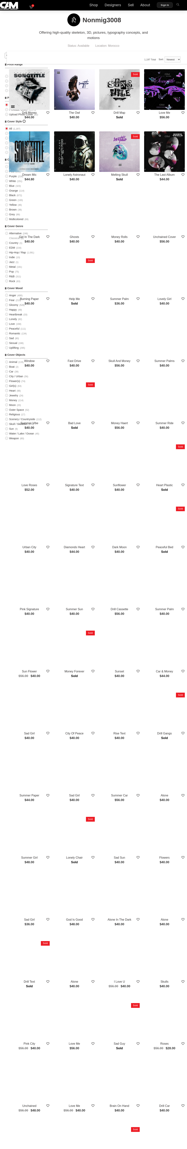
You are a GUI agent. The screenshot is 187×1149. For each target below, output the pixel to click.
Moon (12, 408)
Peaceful (14, 331)
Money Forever (102, 570)
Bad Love (102, 365)
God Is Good (102, 771)
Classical (14, 241)
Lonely (13, 322)
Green (12, 203)
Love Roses (67, 415)
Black (12, 198)
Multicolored (16, 222)
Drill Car (170, 926)
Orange (13, 193)
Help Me (101, 260)
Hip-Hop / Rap (17, 255)
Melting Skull (136, 151)
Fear (12, 303)
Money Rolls (136, 206)
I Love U (135, 825)
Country (13, 246)
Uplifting (14, 351)
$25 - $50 (14, 79)
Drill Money (67, 101)
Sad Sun (135, 721)
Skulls (170, 825)
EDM (12, 251)
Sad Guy (136, 876)
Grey (12, 217)
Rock (12, 284)
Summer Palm (135, 260)
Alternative (15, 236)
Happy (13, 312)
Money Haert (135, 365)
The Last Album (170, 151)
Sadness (170, 976)
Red (11, 170)
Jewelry (13, 398)
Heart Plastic (170, 415)
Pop (11, 274)
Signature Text (101, 415)
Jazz (12, 265)
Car (11, 374)
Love (12, 327)
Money (13, 403)
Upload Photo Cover (21, 117)
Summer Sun (101, 520)
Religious (14, 417)
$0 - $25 (14, 74)
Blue (11, 189)
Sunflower (135, 415)
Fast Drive (101, 310)
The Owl (101, 101)
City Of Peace (102, 620)
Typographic (16, 141)
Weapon (14, 441)
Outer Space (16, 412)
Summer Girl (67, 721)
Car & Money (170, 570)
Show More (118, 1000)
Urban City (68, 465)
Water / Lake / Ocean (21, 436)
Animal (13, 365)
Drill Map (136, 101)
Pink (11, 174)
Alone (170, 671)
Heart (12, 393)
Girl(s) (12, 389)
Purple (13, 179)
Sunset (135, 570)
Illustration (15, 150)
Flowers (170, 721)
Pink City (67, 876)
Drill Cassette (136, 520)
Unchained (68, 926)
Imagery (14, 136)
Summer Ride (170, 365)
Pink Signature (67, 520)
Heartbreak (15, 317)
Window (67, 310)
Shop (86, 5)
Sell (124, 5)
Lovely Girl (170, 260)
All (10, 108)
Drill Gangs (170, 620)
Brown (13, 212)
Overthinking (136, 976)
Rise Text (136, 620)
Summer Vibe (68, 365)
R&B (12, 279)
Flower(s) (14, 384)
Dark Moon (136, 465)
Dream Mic (68, 151)
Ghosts (102, 206)
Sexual (13, 346)
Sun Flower (67, 570)
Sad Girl (67, 620)
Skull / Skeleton (18, 427)
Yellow (13, 208)
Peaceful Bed (170, 465)
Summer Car (136, 671)
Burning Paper (67, 260)
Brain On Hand (136, 926)
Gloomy (13, 308)
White (12, 184)
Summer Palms (170, 310)
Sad (11, 341)
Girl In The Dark (67, 206)
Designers (106, 5)
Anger (12, 298)
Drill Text (67, 825)
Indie (12, 260)
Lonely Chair (102, 721)
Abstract (14, 155)
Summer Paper (68, 671)
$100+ (12, 93)
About (138, 5)
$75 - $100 (15, 89)
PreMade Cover (18, 112)
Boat (12, 370)
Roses (170, 876)
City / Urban (16, 379)
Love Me (170, 101)
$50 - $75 (14, 84)
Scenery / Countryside (22, 422)
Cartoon (13, 146)
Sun (11, 432)
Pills (67, 976)
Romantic (14, 336)
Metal (12, 269)
